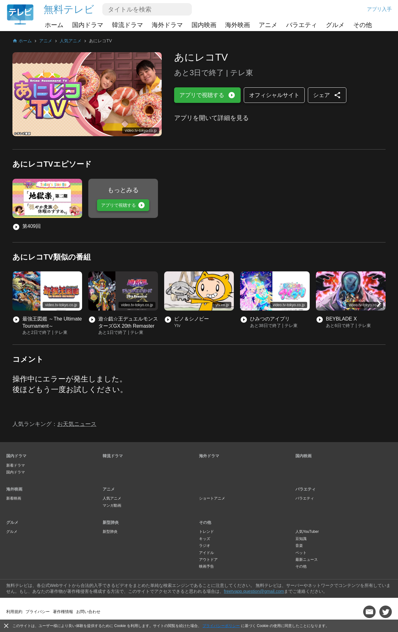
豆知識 (301, 539)
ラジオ (204, 545)
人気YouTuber (307, 531)
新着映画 (13, 498)
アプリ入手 (379, 9)
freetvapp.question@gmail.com (254, 591)
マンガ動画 (112, 505)
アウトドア (208, 559)
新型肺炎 (111, 522)
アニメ (268, 24)
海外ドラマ (167, 24)
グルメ (335, 24)
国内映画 (204, 24)
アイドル (206, 553)
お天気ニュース (76, 424)
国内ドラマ (87, 24)
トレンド (206, 531)
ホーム (54, 24)
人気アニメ (112, 498)
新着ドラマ (15, 465)
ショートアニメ (212, 498)
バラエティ (301, 24)
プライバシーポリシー (221, 626)
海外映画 (237, 24)
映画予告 (206, 566)
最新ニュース (306, 559)
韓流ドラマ (127, 24)
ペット (301, 553)
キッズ (204, 539)
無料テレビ (69, 9)
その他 (362, 24)
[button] (379, 303)
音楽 (299, 545)
